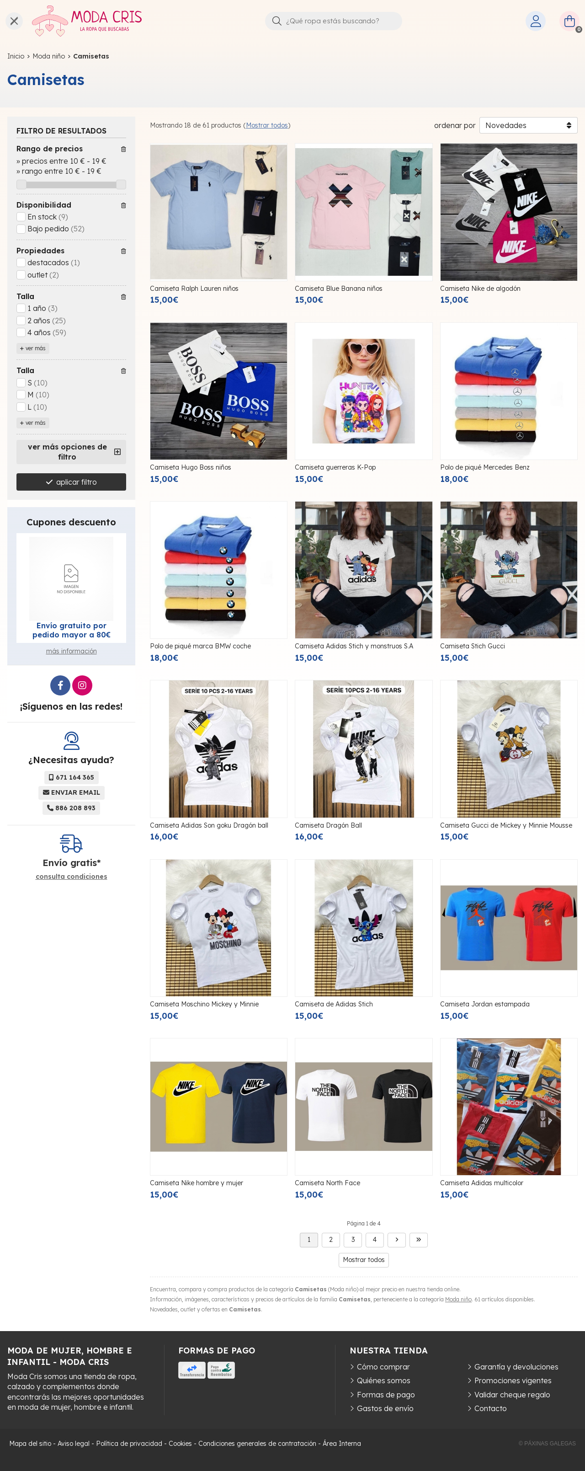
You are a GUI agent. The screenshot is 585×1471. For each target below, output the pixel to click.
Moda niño (458, 1299)
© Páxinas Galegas (547, 1443)
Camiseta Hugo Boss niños (190, 467)
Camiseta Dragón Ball (328, 825)
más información (71, 651)
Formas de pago (386, 1394)
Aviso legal (74, 1443)
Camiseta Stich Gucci (472, 646)
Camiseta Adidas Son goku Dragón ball (209, 825)
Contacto (490, 1408)
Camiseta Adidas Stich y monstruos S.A (354, 646)
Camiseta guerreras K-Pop (335, 467)
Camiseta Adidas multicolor (481, 1183)
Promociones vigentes (513, 1380)
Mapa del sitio (30, 1443)
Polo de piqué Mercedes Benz (485, 467)
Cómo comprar (383, 1366)
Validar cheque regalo (512, 1394)
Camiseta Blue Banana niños (339, 288)
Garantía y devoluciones (516, 1366)
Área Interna (342, 1443)
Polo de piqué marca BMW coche (200, 646)
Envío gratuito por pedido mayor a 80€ (71, 630)
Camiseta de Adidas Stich (334, 1004)
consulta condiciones (71, 877)
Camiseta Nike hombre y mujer (196, 1183)
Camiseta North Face (327, 1183)
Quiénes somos (383, 1380)
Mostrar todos (267, 125)
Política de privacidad (129, 1443)
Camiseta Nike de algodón (480, 288)
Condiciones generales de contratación (257, 1443)
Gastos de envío (385, 1408)
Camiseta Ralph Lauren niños (194, 288)
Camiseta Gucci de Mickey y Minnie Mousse (506, 825)
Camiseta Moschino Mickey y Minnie (204, 1004)
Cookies (180, 1443)
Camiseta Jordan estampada (485, 1004)
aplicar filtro (76, 482)
